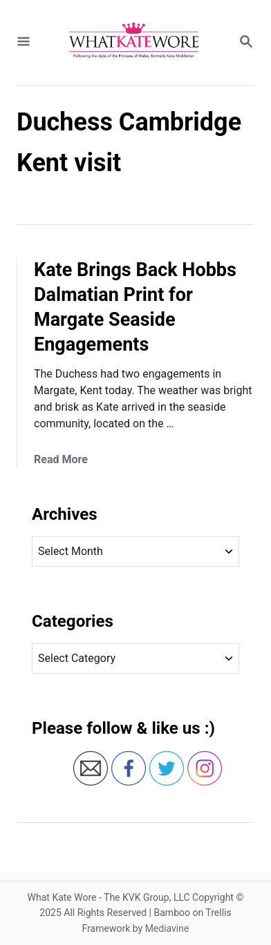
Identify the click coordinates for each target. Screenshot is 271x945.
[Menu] (23, 42)
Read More (61, 459)
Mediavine (167, 928)
